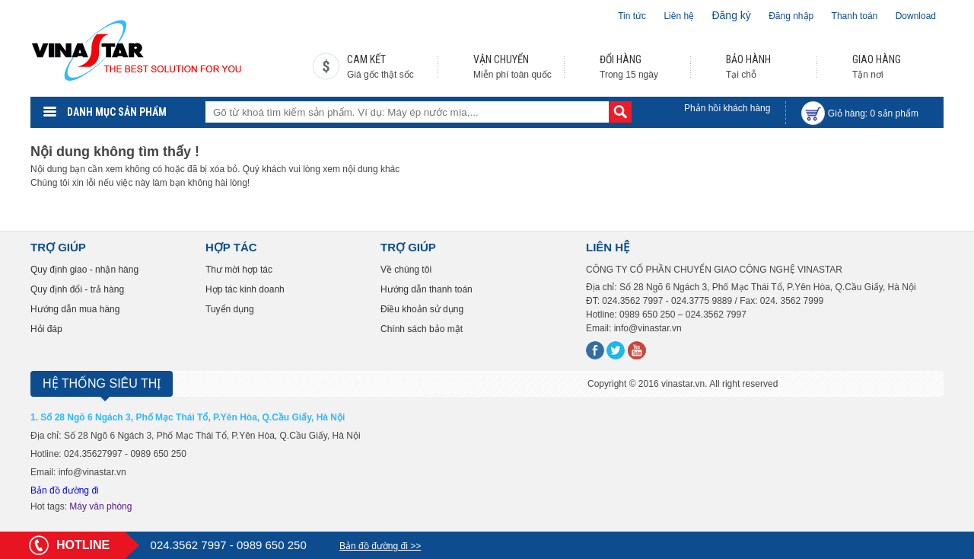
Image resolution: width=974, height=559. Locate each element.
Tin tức (632, 16)
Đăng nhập (791, 16)
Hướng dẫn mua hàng (74, 309)
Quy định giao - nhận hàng (84, 269)
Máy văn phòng (100, 506)
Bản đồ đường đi (64, 490)
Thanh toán (855, 16)
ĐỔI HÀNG (620, 59)
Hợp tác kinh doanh (245, 289)
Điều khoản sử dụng (421, 309)
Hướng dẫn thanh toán (426, 289)
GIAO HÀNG (876, 59)
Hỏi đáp (46, 329)
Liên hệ (679, 16)
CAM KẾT (366, 59)
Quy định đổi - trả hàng (77, 289)
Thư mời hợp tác (238, 269)
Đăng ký (730, 15)
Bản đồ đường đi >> (380, 546)
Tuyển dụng (229, 309)
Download (916, 16)
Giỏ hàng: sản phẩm (873, 113)
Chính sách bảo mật (421, 329)
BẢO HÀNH (748, 59)
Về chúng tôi (405, 269)
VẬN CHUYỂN (501, 59)
